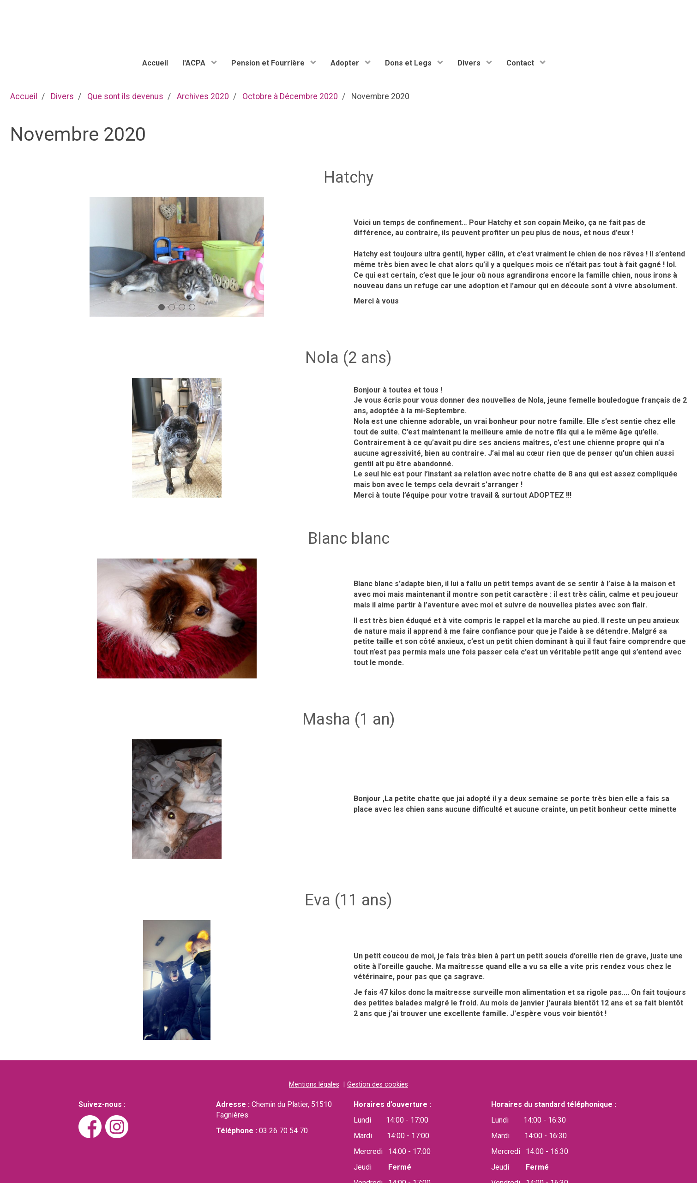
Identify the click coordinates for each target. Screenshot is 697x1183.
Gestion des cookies (377, 1084)
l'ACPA (194, 63)
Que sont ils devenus (125, 96)
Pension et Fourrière (268, 63)
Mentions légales (314, 1084)
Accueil (155, 63)
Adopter (345, 63)
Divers (469, 63)
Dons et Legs (409, 63)
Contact (521, 63)
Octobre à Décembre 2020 (290, 96)
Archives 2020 (203, 96)
